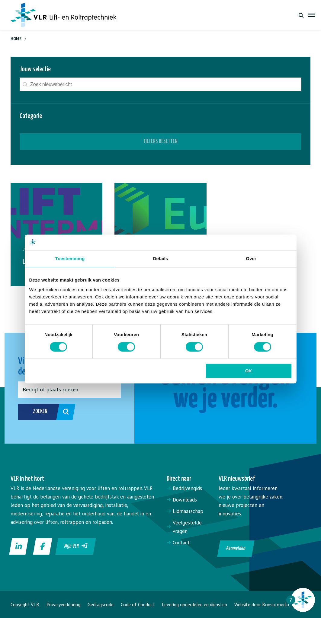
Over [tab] (251, 258)
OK (248, 371)
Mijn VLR (76, 546)
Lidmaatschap (188, 511)
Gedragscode (101, 604)
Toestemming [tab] (70, 258)
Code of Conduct (138, 604)
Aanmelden (236, 548)
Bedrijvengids (187, 488)
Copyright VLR (25, 604)
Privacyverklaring (63, 604)
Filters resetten (161, 141)
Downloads (185, 499)
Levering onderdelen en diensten (194, 604)
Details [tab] (160, 258)
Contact (181, 542)
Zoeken (47, 412)
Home (16, 38)
